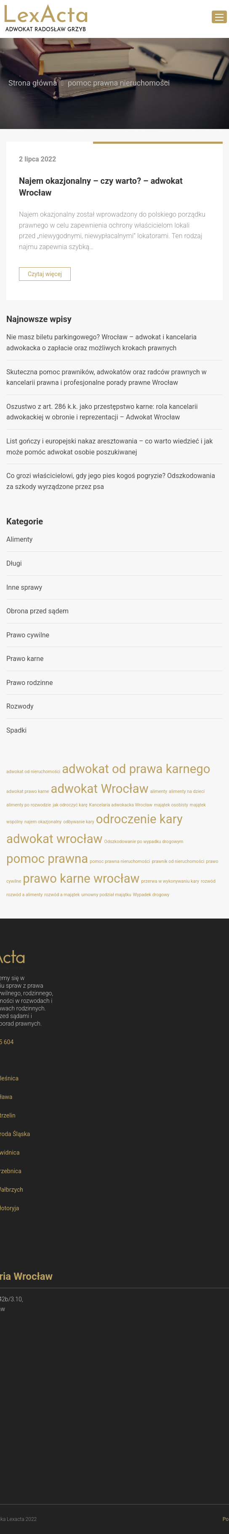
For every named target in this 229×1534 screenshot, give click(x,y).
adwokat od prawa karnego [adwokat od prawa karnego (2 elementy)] (136, 769)
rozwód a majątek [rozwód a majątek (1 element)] (62, 894)
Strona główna (32, 82)
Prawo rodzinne (29, 683)
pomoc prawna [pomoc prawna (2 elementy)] (47, 859)
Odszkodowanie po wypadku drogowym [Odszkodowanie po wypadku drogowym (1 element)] (144, 841)
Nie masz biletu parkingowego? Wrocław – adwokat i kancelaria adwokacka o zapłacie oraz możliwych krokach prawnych (101, 342)
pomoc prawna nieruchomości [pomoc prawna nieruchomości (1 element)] (120, 861)
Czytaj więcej (45, 274)
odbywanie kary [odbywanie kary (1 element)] (78, 822)
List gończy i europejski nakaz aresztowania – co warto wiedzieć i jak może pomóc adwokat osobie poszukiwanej (109, 446)
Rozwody (20, 706)
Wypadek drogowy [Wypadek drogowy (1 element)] (151, 894)
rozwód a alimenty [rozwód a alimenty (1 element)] (24, 894)
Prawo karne (25, 659)
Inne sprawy (24, 587)
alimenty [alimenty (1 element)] (158, 791)
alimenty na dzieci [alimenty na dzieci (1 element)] (187, 791)
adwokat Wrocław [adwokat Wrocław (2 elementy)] (99, 789)
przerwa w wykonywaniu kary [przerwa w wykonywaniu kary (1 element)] (170, 881)
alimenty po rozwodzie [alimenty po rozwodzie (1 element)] (28, 805)
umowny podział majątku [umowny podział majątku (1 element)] (106, 894)
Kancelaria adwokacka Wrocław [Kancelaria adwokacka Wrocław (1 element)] (120, 805)
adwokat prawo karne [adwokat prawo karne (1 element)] (27, 791)
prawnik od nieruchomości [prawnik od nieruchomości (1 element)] (178, 861)
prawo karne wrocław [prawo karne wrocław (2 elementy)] (81, 878)
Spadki (16, 730)
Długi (14, 563)
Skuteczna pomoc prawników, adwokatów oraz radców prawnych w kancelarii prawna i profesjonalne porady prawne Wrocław (106, 377)
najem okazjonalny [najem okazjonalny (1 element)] (42, 822)
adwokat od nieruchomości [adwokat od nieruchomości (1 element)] (33, 771)
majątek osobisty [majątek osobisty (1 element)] (171, 805)
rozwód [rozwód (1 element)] (208, 881)
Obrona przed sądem (37, 611)
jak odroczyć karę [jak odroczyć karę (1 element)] (70, 805)
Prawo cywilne (27, 635)
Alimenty (19, 539)
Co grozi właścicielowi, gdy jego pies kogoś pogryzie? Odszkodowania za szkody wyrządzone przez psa (110, 481)
